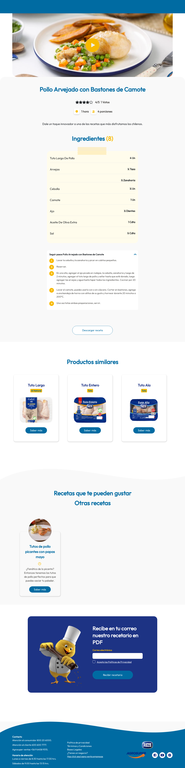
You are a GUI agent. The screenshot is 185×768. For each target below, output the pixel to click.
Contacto (138, 6)
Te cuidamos (105, 6)
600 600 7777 (39, 744)
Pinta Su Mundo (85, 6)
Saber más (36, 430)
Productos (122, 6)
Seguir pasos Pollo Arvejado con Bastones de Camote (76, 254)
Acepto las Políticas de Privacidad (114, 662)
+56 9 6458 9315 (39, 749)
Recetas (48, 6)
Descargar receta (92, 330)
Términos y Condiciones (79, 746)
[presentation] (88, 448)
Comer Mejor (64, 6)
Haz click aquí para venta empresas (85, 756)
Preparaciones (156, 6)
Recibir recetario (112, 675)
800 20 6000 (44, 740)
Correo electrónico (102, 650)
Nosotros (33, 6)
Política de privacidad (78, 742)
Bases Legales (74, 749)
